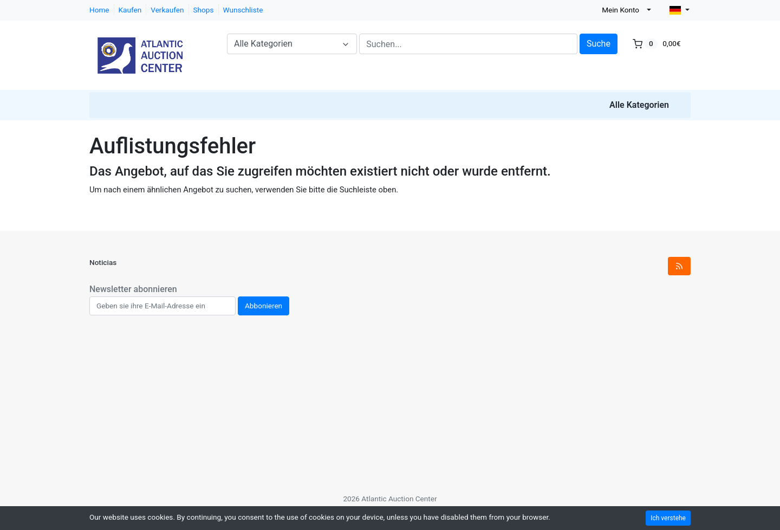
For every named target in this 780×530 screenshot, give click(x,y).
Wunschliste (243, 9)
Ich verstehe (668, 518)
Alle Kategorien (639, 105)
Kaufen (130, 9)
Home (99, 9)
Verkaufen (167, 9)
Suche (598, 43)
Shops (203, 9)
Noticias (102, 262)
